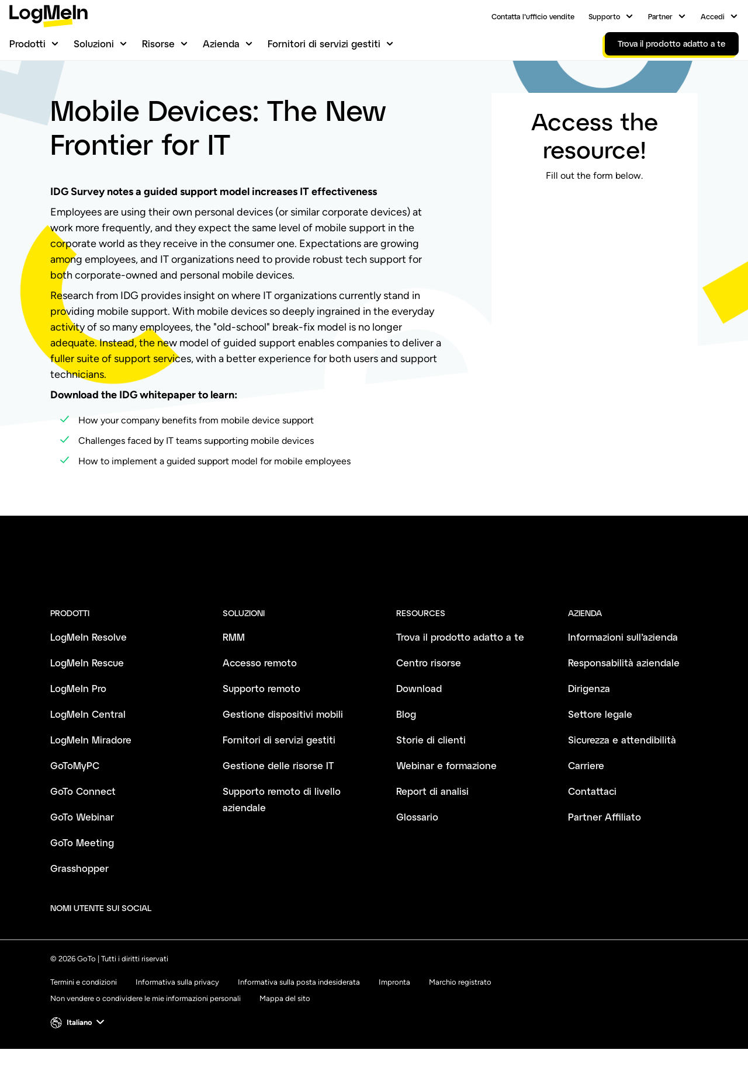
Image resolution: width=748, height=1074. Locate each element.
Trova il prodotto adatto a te (460, 662)
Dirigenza (589, 713)
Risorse (158, 43)
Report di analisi (432, 816)
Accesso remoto (260, 687)
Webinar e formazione (446, 790)
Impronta (394, 1007)
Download (419, 713)
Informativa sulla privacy (177, 1007)
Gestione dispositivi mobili (283, 739)
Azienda (221, 43)
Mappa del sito (284, 1023)
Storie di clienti (431, 764)
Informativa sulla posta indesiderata (299, 1007)
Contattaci (592, 816)
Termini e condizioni (83, 1007)
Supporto (604, 16)
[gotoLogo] (48, 16)
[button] (78, 1047)
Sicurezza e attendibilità (622, 764)
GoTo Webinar (82, 841)
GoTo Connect (83, 816)
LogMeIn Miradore (90, 764)
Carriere (586, 790)
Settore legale (600, 739)
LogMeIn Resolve (88, 662)
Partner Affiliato (604, 841)
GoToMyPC (74, 790)
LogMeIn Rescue (87, 687)
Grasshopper (79, 893)
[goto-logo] (374, 606)
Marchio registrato (460, 1007)
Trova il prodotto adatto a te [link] (672, 43)
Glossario (417, 841)
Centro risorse (76, 98)
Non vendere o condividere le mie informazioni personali (145, 1023)
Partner (660, 16)
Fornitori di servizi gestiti (324, 43)
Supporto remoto (261, 713)
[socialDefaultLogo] (171, 933)
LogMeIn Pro (78, 713)
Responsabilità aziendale (624, 687)
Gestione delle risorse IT (278, 790)
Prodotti (27, 43)
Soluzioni (94, 43)
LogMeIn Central (88, 739)
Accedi (713, 16)
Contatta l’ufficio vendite (532, 16)
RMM (234, 662)
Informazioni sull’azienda (623, 662)
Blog (406, 739)
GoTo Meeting (82, 867)
